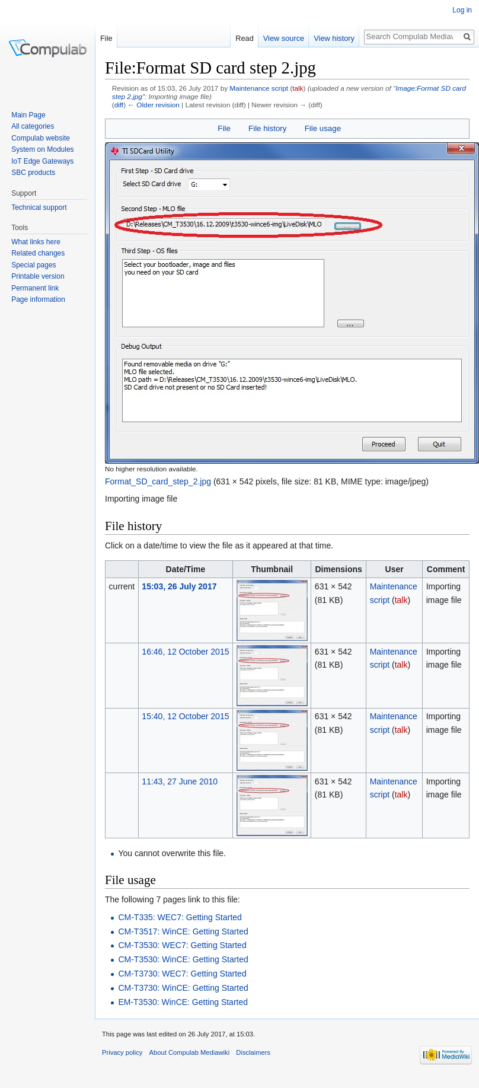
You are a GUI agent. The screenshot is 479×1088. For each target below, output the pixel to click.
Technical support (38, 207)
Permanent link (35, 288)
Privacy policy (122, 1052)
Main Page (28, 115)
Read (244, 38)
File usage (323, 128)
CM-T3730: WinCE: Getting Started (183, 988)
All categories (32, 126)
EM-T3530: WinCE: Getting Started (183, 1002)
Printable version (37, 276)
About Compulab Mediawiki (189, 1052)
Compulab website (40, 138)
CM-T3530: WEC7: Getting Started (182, 945)
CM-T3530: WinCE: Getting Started (183, 959)
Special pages (33, 265)
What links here (35, 242)
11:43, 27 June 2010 (180, 781)
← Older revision (153, 105)
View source (283, 38)
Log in (462, 10)
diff (118, 105)
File (224, 128)
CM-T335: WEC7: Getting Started (180, 917)
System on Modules (42, 149)
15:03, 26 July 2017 (179, 586)
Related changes (38, 253)
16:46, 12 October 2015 (185, 651)
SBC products (33, 172)
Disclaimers (253, 1052)
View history (334, 38)
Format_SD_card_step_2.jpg (158, 481)
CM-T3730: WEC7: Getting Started (182, 973)
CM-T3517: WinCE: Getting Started (183, 931)
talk (297, 88)
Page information (38, 299)
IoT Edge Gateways (42, 161)
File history (267, 128)
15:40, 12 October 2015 (185, 716)
